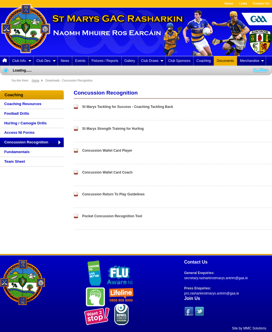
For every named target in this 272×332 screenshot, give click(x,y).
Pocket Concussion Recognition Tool (112, 216)
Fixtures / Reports (105, 61)
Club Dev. (46, 61)
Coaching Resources (22, 104)
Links (243, 3)
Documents (225, 61)
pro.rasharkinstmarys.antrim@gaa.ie (211, 293)
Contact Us (261, 3)
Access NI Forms (19, 132)
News (65, 61)
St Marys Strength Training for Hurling (113, 129)
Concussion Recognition (26, 142)
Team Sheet (14, 161)
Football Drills (16, 113)
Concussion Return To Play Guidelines (113, 194)
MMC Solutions (254, 328)
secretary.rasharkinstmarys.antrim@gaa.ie (216, 278)
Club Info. (21, 61)
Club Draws (152, 61)
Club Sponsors (179, 61)
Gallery (129, 61)
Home (229, 3)
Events (80, 61)
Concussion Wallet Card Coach (107, 172)
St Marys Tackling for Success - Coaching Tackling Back (127, 107)
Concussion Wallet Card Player (107, 151)
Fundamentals (16, 152)
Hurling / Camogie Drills (25, 123)
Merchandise (252, 61)
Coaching (203, 61)
